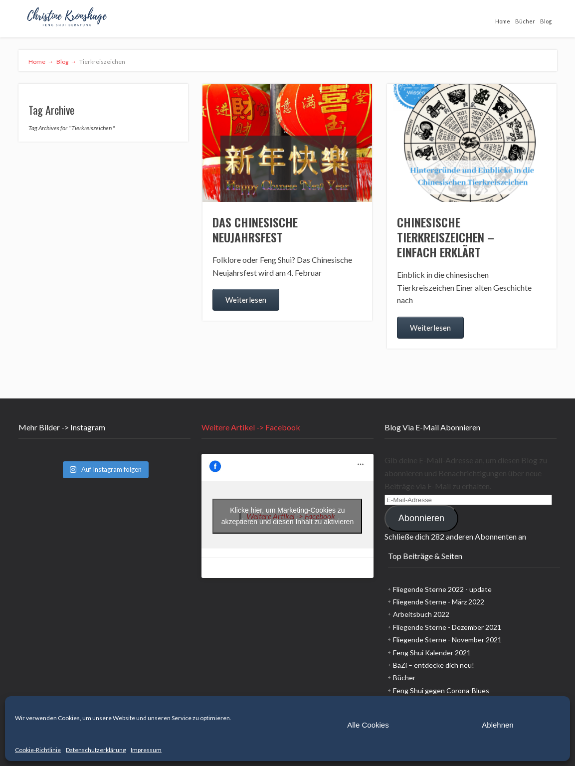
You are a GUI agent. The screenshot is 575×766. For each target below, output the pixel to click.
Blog (546, 21)
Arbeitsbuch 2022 (421, 614)
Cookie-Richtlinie (38, 750)
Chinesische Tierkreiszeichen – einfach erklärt (445, 237)
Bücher (525, 21)
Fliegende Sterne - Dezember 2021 (447, 627)
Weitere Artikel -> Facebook (250, 427)
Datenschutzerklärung (96, 750)
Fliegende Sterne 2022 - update (442, 589)
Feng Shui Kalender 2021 (432, 652)
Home (502, 21)
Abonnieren (421, 518)
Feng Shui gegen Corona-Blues (441, 690)
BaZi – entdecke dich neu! (433, 665)
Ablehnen (497, 725)
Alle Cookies (367, 725)
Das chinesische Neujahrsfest (255, 229)
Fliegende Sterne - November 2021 (447, 639)
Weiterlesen (245, 299)
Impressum (146, 750)
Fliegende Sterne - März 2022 (438, 601)
